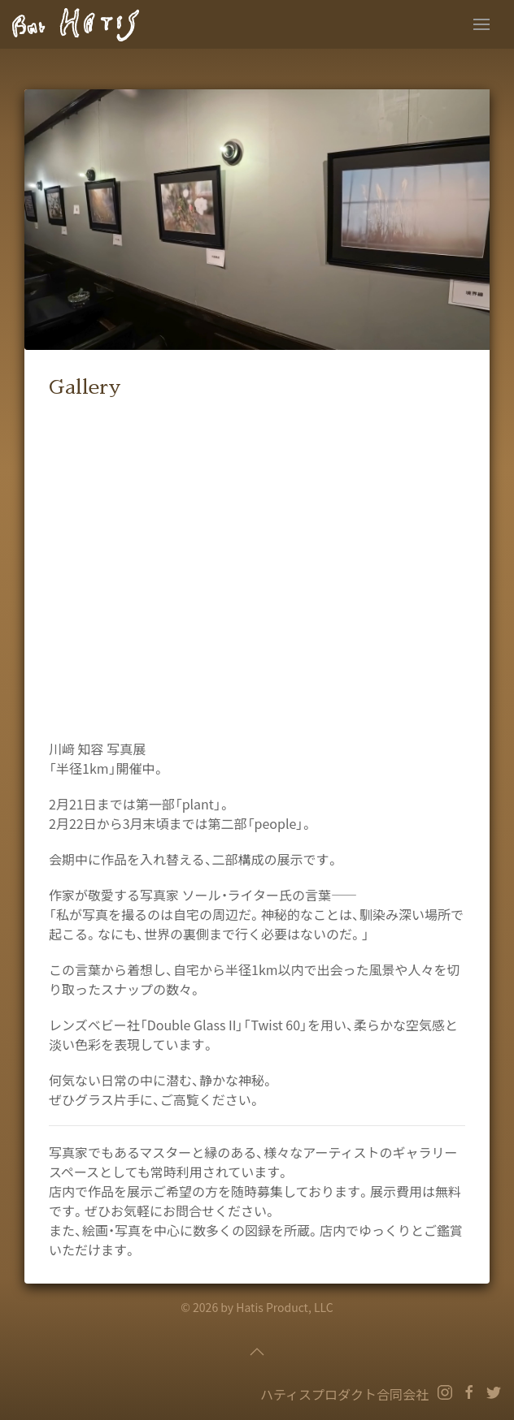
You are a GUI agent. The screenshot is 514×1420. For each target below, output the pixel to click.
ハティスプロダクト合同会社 (344, 1394)
